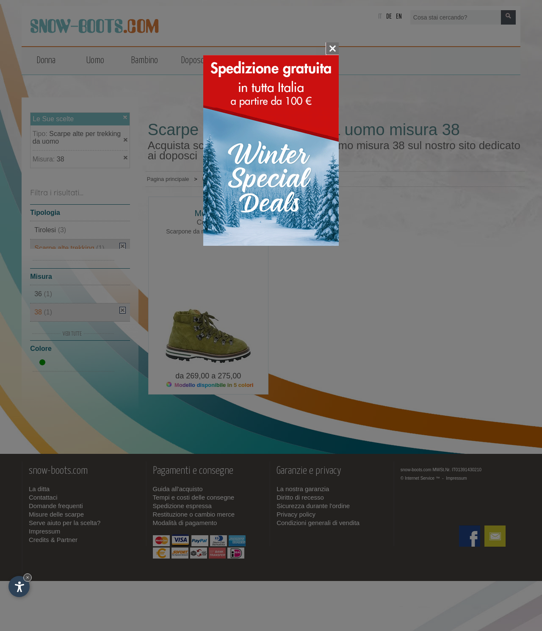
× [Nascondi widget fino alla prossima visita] (27, 577)
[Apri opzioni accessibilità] (19, 586)
